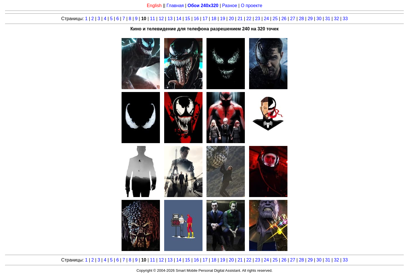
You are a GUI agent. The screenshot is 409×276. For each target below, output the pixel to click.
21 (240, 18)
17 (205, 18)
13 (170, 18)
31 (327, 18)
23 (257, 18)
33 (345, 18)
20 (231, 18)
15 (187, 18)
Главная (175, 5)
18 (213, 18)
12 (161, 18)
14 (178, 18)
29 (310, 18)
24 (266, 18)
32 (336, 18)
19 (222, 18)
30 (319, 18)
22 (248, 18)
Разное (229, 5)
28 (301, 18)
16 (196, 18)
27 (292, 18)
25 (275, 18)
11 (152, 18)
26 (284, 18)
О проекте (251, 5)
